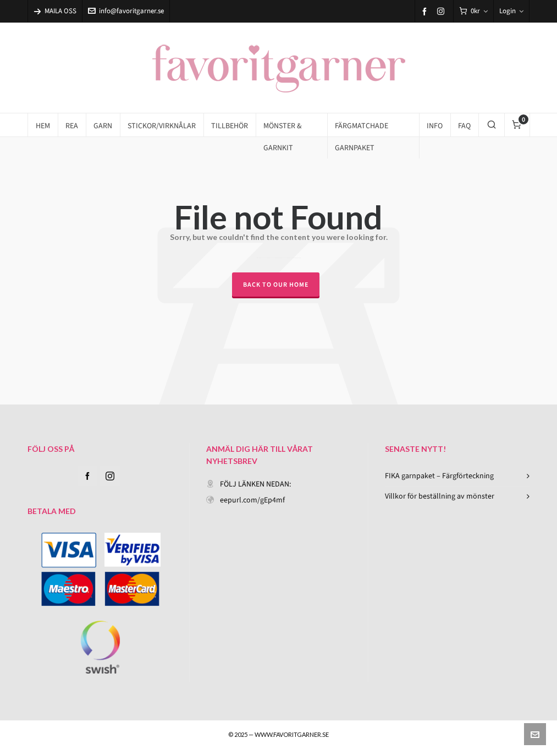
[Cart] (473, 11)
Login (511, 10)
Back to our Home (275, 284)
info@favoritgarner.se (126, 10)
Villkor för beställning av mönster (439, 496)
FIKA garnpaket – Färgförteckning (439, 476)
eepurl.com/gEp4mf (252, 500)
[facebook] (426, 11)
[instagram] (442, 11)
